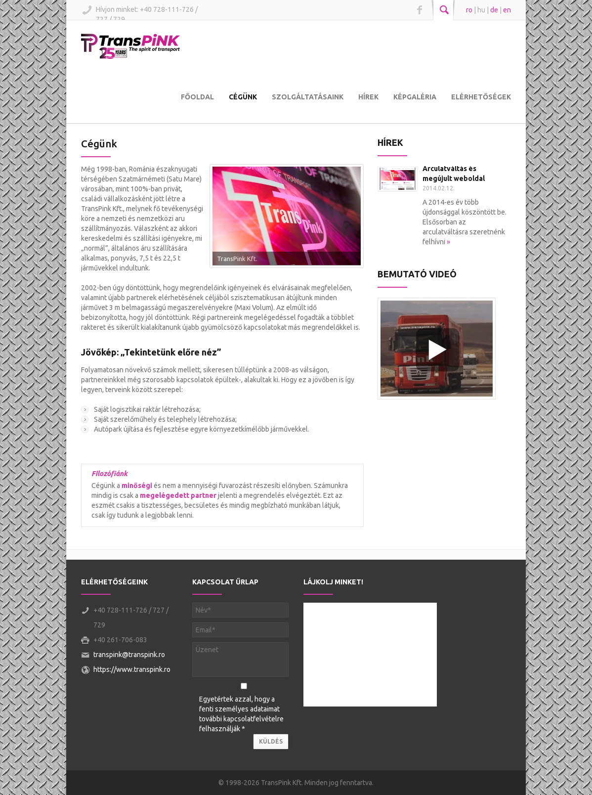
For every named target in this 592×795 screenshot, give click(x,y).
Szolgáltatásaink (307, 97)
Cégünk (243, 97)
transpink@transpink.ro (129, 655)
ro (469, 10)
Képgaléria (414, 97)
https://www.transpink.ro (131, 669)
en (507, 10)
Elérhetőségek (481, 97)
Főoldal (197, 97)
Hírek (368, 97)
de (494, 10)
